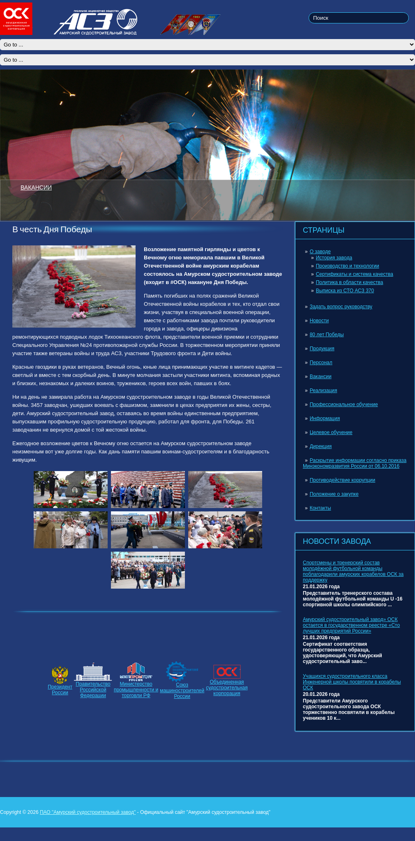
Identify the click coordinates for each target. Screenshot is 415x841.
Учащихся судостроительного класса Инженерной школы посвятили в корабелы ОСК (352, 682)
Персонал (321, 362)
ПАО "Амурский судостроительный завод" (88, 812)
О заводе (320, 251)
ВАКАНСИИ (36, 187)
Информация (325, 418)
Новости (319, 320)
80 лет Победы (327, 334)
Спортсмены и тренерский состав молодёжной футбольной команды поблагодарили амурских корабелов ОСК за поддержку (353, 571)
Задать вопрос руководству (341, 307)
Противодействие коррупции (343, 480)
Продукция (322, 348)
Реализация (323, 390)
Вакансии (321, 376)
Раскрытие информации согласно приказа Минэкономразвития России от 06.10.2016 (354, 463)
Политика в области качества (349, 282)
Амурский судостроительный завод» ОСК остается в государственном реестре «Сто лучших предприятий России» (351, 625)
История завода (334, 258)
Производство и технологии (347, 266)
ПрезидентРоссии (60, 689)
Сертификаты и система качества (354, 274)
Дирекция (321, 446)
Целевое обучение (331, 432)
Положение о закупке (334, 494)
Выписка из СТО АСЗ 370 (345, 290)
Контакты (320, 508)
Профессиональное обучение (344, 404)
